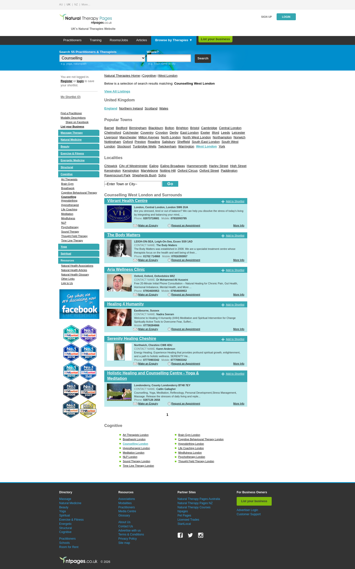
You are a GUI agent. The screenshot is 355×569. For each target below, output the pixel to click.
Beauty (65, 146)
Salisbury (168, 142)
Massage (65, 499)
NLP (63, 222)
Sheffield (183, 142)
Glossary (124, 515)
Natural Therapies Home (122, 75)
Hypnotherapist (70, 204)
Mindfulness (68, 218)
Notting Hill (168, 170)
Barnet (109, 128)
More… (86, 4)
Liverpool (111, 137)
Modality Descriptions (73, 117)
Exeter (205, 132)
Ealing (154, 166)
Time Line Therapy (72, 240)
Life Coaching (69, 209)
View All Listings (117, 91)
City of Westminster (133, 166)
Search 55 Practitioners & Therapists (88, 52)
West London (168, 75)
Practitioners (72, 40)
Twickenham (167, 146)
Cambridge (209, 128)
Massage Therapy (72, 132)
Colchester (131, 132)
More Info (238, 225)
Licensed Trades (188, 519)
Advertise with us (129, 530)
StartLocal (184, 524)
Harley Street (218, 166)
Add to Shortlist (235, 201)
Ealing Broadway (172, 166)
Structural (67, 167)
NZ (76, 4)
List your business (215, 39)
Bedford (121, 128)
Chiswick (110, 166)
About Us (124, 522)
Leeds (225, 132)
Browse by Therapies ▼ (173, 40)
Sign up (266, 16)
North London (171, 137)
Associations (126, 499)
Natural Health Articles (74, 270)
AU (61, 4)
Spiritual (66, 253)
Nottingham (112, 142)
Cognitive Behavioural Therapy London (201, 439)
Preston (140, 142)
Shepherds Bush (144, 175)
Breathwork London (134, 439)
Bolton (169, 128)
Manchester (128, 137)
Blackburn (155, 128)
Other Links (68, 278)
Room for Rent (68, 547)
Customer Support (249, 514)
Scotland (151, 108)
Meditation (67, 213)
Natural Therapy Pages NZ (195, 503)
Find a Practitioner (71, 113)
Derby (174, 132)
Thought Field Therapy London (196, 461)
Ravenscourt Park (117, 175)
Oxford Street (209, 170)
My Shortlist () (71, 97)
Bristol (194, 128)
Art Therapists (69, 179)
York (222, 146)
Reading (154, 142)
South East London (206, 142)
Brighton (182, 128)
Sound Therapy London (136, 461)
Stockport (124, 146)
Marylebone (149, 170)
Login (286, 16)
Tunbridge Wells (145, 146)
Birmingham (138, 128)
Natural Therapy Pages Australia (199, 499)
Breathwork (67, 188)
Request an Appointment (185, 225)
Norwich (239, 137)
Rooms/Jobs (119, 40)
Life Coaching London (191, 448)
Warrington (186, 146)
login (80, 81)
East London (189, 132)
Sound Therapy (70, 231)
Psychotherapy (70, 227)
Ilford (215, 132)
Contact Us (125, 526)
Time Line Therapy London (138, 465)
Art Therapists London (136, 434)
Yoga (64, 246)
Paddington (229, 170)
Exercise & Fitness (72, 153)
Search (202, 58)
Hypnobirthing (69, 200)
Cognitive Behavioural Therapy (79, 192)
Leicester (238, 132)
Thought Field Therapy (74, 236)
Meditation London (133, 452)
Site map (124, 543)
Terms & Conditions (131, 534)
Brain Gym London (189, 434)
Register (66, 81)
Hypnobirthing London (191, 443)
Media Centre (127, 511)
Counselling (68, 196)
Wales (163, 108)
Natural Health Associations (77, 265)
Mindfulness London (190, 452)
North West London (197, 137)
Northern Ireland (131, 108)
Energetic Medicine (73, 160)
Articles (141, 40)
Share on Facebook (77, 122)
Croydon (161, 132)
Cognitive (67, 174)
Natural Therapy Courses (194, 507)
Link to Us (67, 283)
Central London (230, 128)
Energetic (65, 524)
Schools (64, 543)
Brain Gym (67, 183)
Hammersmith (197, 166)
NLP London (130, 456)
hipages (183, 511)
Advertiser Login (247, 510)
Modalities (125, 503)
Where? (153, 52)
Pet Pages (184, 515)
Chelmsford (112, 132)
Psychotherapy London (191, 456)
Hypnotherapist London (136, 448)
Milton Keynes (149, 137)
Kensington (131, 170)
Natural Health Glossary (75, 274)
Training (96, 40)
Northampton (222, 137)
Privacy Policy (127, 538)
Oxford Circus (187, 170)
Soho (162, 175)
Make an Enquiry (148, 225)
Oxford (128, 142)
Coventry (147, 132)
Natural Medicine (71, 139)
